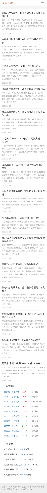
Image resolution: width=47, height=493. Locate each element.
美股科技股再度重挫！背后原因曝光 (20, 264)
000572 (7, 406)
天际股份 (15, 426)
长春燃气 (23, 474)
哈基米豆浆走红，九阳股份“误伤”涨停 (20, 218)
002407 (7, 411)
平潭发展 (15, 402)
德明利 (26, 459)
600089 (7, 416)
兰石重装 (15, 421)
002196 (7, 436)
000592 (7, 402)
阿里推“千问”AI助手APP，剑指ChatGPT (22, 363)
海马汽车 (15, 406)
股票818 (7, 3)
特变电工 (15, 416)
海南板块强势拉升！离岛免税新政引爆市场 (23, 89)
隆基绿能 (21, 449)
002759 (7, 426)
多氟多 (14, 411)
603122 (7, 397)
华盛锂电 (23, 454)
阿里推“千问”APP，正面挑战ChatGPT (21, 340)
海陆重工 (15, 431)
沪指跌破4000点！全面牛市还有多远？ (21, 66)
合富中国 (15, 397)
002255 (7, 431)
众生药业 (27, 464)
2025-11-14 (6, 33)
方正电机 (15, 436)
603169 (7, 421)
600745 (7, 392)
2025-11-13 (6, 334)
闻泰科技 (15, 392)
